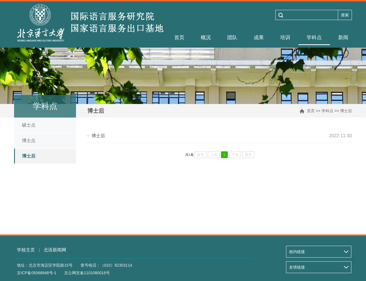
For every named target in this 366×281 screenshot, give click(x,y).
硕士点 (28, 125)
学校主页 (26, 249)
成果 (259, 37)
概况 (206, 37)
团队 (232, 37)
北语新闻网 (55, 249)
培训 (285, 37)
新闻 (343, 37)
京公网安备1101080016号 (87, 273)
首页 (179, 37)
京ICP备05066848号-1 (36, 273)
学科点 (314, 37)
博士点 (28, 140)
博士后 (346, 111)
